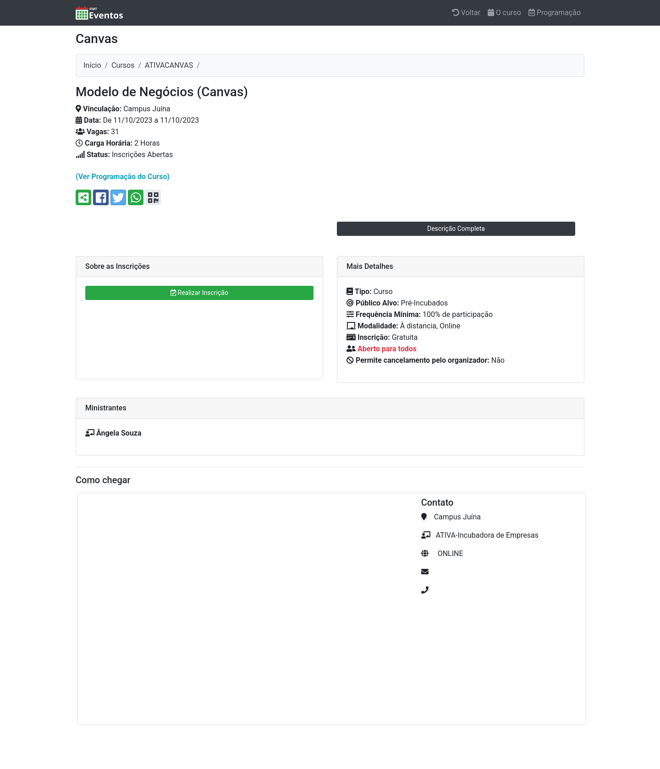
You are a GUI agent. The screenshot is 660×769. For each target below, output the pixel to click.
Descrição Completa (456, 228)
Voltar (466, 12)
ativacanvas (169, 65)
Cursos (122, 65)
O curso (504, 12)
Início (92, 65)
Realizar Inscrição (199, 292)
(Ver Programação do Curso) (123, 176)
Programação (554, 12)
